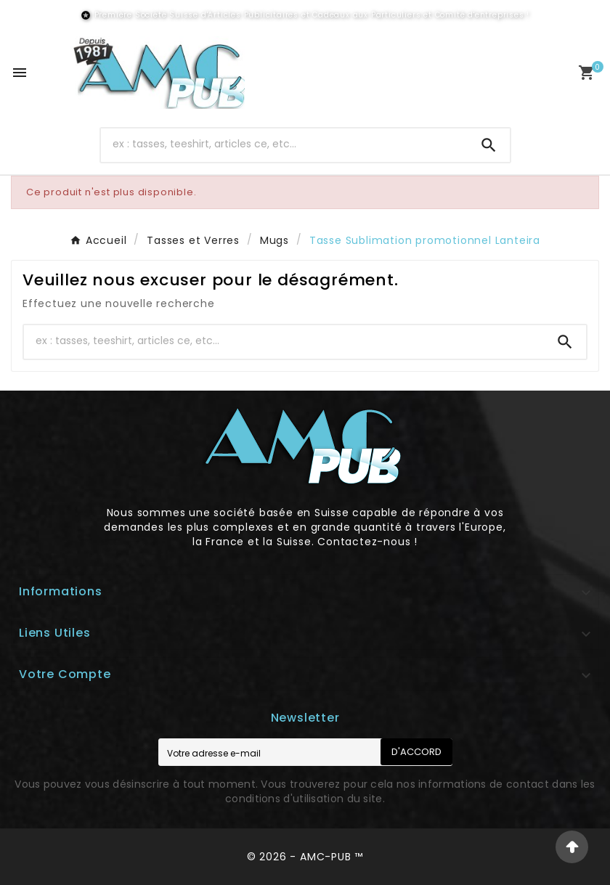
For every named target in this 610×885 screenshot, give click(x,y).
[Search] (488, 145)
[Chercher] (284, 144)
